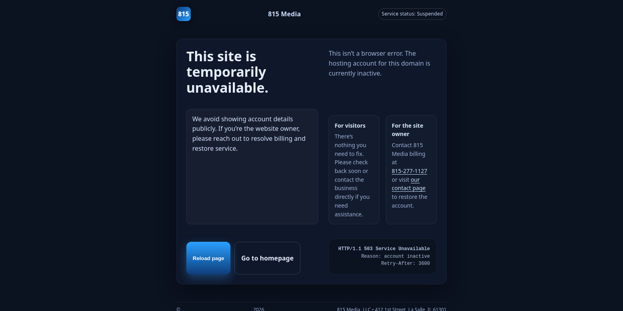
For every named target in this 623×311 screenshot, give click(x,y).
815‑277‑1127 (409, 171)
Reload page (208, 258)
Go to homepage (267, 258)
